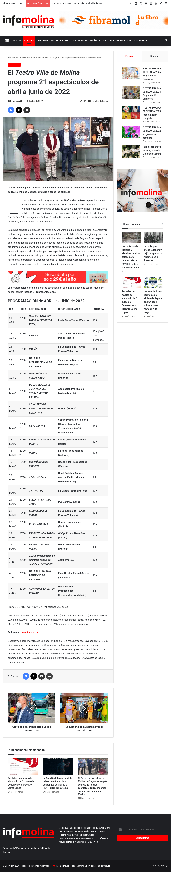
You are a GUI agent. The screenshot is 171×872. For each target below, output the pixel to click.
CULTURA (29, 40)
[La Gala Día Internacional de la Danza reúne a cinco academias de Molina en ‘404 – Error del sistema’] (58, 766)
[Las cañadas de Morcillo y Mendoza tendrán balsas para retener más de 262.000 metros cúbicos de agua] (131, 237)
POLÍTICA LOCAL (99, 40)
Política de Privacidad (26, 848)
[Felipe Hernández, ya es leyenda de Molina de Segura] (131, 151)
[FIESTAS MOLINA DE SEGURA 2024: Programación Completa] (131, 92)
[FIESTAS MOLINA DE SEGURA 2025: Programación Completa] (131, 73)
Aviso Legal (8, 848)
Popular (129, 56)
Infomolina (15, 101)
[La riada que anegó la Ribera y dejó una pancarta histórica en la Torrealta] (153, 237)
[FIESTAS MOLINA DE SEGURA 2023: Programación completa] (131, 112)
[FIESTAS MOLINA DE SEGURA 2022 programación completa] (131, 132)
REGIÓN (64, 40)
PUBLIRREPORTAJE (120, 40)
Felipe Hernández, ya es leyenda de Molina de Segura (152, 150)
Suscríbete (140, 40)
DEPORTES (42, 40)
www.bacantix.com (31, 632)
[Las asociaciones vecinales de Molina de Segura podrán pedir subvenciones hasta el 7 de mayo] (153, 282)
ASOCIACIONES (79, 40)
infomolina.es (62, 866)
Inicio (11, 57)
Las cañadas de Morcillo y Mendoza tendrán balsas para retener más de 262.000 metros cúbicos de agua (131, 257)
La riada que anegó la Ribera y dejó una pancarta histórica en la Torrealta (153, 253)
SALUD (54, 40)
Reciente (155, 56)
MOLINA (17, 40)
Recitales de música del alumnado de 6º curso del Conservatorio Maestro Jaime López (130, 302)
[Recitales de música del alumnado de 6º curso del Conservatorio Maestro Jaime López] (23, 766)
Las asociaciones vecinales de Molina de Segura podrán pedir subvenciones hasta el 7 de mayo (153, 302)
